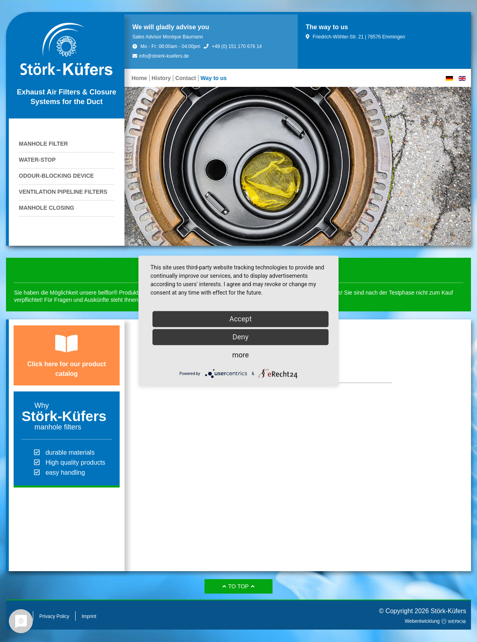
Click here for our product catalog (66, 369)
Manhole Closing (46, 208)
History (161, 78)
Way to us (213, 78)
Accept (240, 319)
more (240, 355)
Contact (185, 78)
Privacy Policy (54, 616)
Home (139, 78)
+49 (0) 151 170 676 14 (233, 46)
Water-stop (37, 159)
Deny (240, 337)
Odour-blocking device (56, 176)
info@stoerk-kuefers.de (160, 56)
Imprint (89, 616)
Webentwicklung (436, 621)
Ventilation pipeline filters (63, 192)
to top (238, 586)
